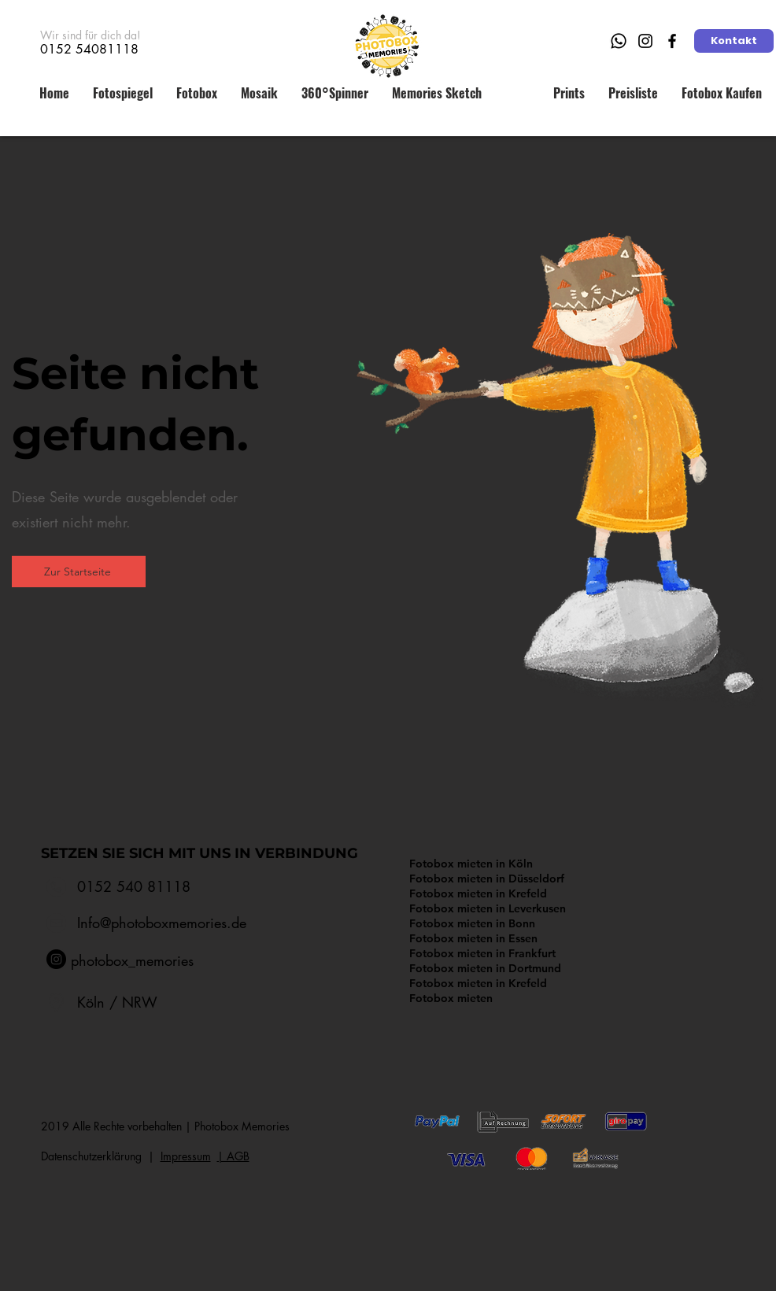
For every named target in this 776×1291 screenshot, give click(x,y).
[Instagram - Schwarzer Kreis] (56, 959)
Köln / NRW (117, 1002)
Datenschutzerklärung (94, 1156)
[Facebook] (672, 40)
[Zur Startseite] (79, 571)
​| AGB (233, 1156)
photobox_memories (132, 960)
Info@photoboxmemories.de (161, 922)
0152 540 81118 (133, 886)
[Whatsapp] (618, 40)
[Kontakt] (734, 41)
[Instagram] (645, 40)
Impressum (186, 1156)
